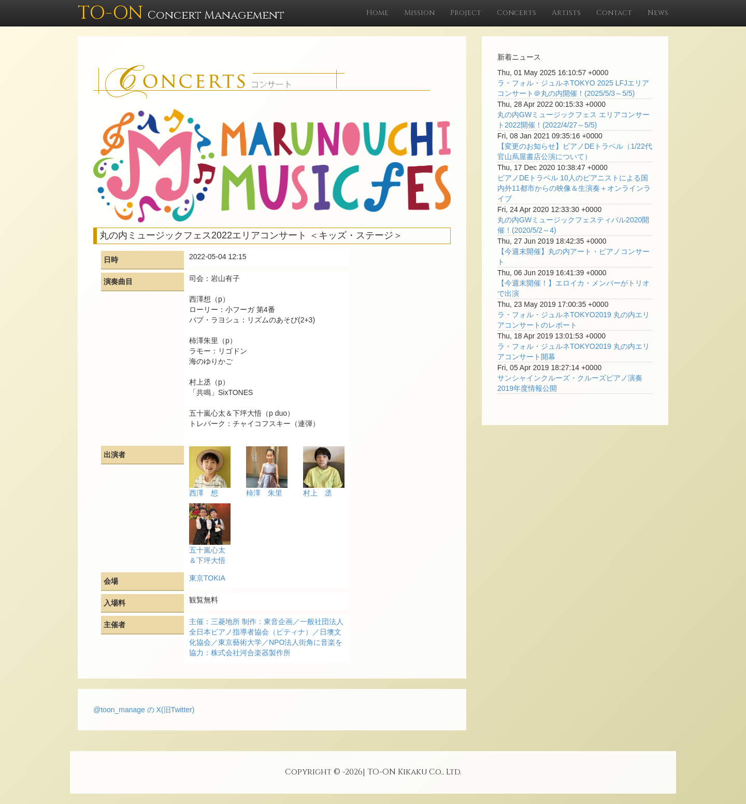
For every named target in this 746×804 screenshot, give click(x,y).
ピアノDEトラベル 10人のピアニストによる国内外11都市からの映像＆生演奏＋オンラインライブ (574, 188)
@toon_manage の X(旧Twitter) (144, 710)
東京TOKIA (207, 578)
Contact (614, 13)
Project (465, 13)
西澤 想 (203, 493)
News (658, 13)
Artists (566, 13)
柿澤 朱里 (264, 493)
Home (377, 13)
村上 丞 (317, 493)
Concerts (516, 13)
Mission (419, 13)
